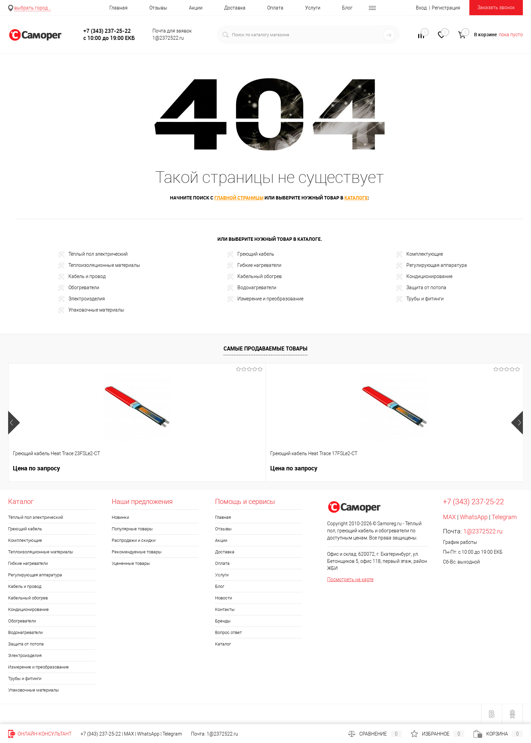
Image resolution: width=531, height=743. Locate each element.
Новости (223, 597)
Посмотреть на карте (350, 579)
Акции (196, 7)
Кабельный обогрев (254, 277)
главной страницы (238, 197)
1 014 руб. (443, 468)
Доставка (235, 7)
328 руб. (235, 468)
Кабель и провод (82, 277)
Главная (118, 7)
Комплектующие (419, 254)
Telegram (504, 517)
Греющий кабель (250, 254)
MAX (449, 517)
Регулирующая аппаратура (431, 265)
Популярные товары (132, 528)
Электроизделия (81, 299)
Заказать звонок (496, 7)
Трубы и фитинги (420, 299)
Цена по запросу (36, 468)
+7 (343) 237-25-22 (101, 734)
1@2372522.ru (483, 531)
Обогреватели (78, 288)
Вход (421, 7)
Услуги (312, 7)
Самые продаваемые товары (265, 348)
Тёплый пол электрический (93, 254)
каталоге (356, 197)
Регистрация (446, 7)
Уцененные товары (131, 563)
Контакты (225, 609)
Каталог (223, 643)
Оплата (275, 7)
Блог (347, 7)
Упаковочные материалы (91, 310)
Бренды (223, 620)
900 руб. (338, 468)
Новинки (120, 517)
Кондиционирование (424, 277)
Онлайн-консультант (39, 734)
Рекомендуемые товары (137, 551)
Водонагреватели (251, 288)
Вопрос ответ (228, 632)
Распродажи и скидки (133, 540)
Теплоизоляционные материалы (99, 265)
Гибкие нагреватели (254, 265)
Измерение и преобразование (265, 299)
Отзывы (158, 7)
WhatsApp (474, 517)
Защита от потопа (421, 288)
